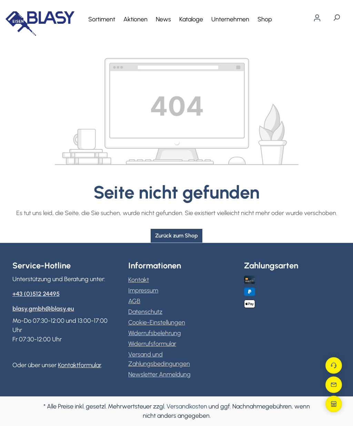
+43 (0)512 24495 (36, 294)
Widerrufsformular (152, 344)
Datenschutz (145, 312)
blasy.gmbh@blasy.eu (43, 308)
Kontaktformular (79, 365)
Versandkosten (187, 406)
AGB (134, 301)
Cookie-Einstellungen (156, 322)
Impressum (143, 290)
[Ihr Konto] (317, 18)
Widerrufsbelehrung (154, 333)
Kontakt (138, 280)
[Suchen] (336, 17)
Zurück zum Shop (176, 235)
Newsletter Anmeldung (159, 374)
